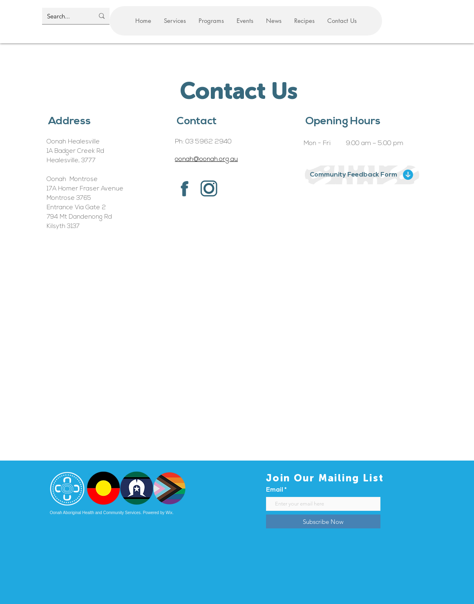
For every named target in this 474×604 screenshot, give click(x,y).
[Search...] (64, 16)
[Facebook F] (184, 188)
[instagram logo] (208, 188)
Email (274, 490)
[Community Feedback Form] (362, 175)
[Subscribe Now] (323, 521)
